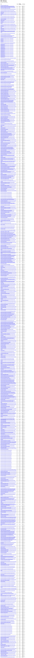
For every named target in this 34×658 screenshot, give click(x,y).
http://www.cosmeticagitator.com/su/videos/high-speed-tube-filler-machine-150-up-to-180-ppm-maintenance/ (8, 151)
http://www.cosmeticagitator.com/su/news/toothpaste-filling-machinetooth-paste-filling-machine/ (7, 479)
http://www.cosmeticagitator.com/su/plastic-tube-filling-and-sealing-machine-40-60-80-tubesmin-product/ (8, 637)
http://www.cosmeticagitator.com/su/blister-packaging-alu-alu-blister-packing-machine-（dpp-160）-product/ (8, 231)
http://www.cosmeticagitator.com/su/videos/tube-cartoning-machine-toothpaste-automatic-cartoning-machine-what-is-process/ (8, 175)
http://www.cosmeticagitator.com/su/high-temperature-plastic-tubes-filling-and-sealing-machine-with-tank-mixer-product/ (8, 649)
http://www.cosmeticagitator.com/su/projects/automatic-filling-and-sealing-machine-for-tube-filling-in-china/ (8, 238)
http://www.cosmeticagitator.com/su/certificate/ (6, 83)
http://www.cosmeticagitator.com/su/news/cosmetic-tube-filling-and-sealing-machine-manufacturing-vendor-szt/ (8, 422)
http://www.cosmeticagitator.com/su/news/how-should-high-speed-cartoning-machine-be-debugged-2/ (8, 300)
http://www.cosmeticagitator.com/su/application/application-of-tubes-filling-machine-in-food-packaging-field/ (8, 109)
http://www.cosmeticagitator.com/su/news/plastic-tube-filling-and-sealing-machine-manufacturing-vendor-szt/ (8, 386)
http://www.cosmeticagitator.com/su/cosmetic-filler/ (6, 553)
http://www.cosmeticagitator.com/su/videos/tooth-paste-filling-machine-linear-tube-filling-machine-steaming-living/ (8, 140)
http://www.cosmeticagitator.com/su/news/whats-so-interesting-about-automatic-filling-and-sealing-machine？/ (8, 434)
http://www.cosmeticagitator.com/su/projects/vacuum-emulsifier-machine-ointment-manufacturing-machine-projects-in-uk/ (8, 232)
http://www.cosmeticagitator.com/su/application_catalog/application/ (8, 582)
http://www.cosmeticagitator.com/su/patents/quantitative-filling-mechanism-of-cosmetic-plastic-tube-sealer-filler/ (7, 256)
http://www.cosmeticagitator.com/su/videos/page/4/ (6, 193)
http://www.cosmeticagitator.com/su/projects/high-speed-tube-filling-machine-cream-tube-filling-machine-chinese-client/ (8, 248)
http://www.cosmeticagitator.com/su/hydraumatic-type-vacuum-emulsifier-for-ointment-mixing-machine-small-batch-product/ (7, 82)
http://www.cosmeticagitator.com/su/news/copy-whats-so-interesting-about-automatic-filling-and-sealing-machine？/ (8, 378)
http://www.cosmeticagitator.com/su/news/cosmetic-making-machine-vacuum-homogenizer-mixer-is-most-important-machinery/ (8, 432)
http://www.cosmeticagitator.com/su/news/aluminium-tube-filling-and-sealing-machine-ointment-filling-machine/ (8, 443)
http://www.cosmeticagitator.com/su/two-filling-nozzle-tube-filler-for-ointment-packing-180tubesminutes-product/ (8, 7)
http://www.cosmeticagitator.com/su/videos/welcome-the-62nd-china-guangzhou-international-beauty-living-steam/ (8, 201)
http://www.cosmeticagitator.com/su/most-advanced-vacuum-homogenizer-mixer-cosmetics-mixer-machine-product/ (7, 608)
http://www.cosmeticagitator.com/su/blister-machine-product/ (7, 218)
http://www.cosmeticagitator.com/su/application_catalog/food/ (7, 585)
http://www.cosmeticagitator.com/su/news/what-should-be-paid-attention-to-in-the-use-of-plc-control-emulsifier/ (7, 326)
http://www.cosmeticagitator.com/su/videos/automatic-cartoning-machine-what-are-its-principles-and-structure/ (8, 171)
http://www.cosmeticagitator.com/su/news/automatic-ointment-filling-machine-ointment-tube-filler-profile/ (8, 374)
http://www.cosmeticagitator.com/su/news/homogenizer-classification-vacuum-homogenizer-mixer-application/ (8, 284)
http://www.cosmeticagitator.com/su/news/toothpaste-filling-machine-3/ (8, 302)
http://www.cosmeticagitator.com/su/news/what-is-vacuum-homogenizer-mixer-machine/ (7, 329)
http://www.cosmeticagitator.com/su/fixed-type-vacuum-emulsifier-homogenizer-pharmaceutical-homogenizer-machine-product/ (8, 531)
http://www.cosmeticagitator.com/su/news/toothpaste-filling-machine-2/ (8, 469)
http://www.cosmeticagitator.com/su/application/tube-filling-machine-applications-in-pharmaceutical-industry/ (8, 111)
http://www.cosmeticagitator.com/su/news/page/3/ (6, 455)
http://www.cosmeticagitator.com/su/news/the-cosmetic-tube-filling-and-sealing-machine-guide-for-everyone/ (8, 274)
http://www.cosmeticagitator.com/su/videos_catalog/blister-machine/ (8, 24)
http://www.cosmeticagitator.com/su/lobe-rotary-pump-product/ (7, 10)
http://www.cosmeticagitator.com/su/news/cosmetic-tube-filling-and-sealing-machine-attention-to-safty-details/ (8, 333)
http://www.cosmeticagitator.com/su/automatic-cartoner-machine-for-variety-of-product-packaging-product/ (8, 606)
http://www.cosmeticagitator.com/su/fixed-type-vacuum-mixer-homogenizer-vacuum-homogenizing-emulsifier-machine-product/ (8, 6)
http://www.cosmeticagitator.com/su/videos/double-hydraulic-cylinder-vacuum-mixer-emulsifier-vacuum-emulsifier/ (8, 207)
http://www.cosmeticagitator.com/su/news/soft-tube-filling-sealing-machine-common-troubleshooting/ (8, 286)
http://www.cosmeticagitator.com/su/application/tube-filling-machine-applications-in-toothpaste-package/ (8, 93)
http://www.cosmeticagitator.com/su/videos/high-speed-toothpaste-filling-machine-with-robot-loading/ (8, 129)
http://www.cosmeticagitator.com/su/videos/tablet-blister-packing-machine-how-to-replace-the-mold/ (8, 137)
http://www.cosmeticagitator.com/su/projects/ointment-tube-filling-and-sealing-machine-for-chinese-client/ (8, 246)
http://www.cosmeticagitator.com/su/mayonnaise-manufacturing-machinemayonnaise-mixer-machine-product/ (8, 622)
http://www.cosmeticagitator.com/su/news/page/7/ (6, 461)
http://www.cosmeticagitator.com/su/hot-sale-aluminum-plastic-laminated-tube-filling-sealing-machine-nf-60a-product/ (7, 36)
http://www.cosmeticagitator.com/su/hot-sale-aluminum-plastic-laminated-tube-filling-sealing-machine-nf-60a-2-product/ (7, 556)
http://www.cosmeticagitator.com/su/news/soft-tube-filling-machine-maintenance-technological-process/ (8, 514)
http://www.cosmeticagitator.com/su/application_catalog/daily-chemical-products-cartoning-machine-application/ (8, 579)
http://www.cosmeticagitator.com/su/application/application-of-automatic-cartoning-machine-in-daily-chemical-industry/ (7, 101)
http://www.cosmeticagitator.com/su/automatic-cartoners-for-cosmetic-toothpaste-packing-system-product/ (8, 66)
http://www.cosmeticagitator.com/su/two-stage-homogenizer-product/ (8, 571)
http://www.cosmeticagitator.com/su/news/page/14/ (6, 454)
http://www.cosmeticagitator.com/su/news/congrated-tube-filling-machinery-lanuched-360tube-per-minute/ (8, 446)
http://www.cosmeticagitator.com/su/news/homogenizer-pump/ (7, 320)
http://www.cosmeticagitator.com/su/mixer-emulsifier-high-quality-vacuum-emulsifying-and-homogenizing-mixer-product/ (8, 67)
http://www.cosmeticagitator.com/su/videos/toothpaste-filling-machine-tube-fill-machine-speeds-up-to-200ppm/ (8, 185)
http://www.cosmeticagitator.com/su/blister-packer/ (6, 87)
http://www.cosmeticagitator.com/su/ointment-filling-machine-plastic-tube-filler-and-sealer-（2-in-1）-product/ (8, 645)
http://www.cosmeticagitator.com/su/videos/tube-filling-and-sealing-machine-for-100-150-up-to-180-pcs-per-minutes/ (8, 152)
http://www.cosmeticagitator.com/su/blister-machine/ (6, 592)
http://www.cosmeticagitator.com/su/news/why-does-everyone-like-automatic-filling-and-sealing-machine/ (8, 343)
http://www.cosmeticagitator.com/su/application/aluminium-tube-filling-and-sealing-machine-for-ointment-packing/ (8, 95)
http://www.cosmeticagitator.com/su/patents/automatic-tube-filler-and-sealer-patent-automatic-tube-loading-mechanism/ (8, 259)
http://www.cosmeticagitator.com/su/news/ (5, 487)
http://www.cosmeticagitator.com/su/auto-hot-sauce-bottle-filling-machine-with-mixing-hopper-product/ (8, 616)
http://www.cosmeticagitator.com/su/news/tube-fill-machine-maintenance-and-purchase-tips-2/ (7, 491)
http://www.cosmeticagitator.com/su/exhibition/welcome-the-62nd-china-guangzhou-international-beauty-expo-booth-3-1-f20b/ (8, 539)
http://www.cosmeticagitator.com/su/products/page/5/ (6, 631)
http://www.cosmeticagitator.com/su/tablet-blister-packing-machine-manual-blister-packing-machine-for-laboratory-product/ (8, 559)
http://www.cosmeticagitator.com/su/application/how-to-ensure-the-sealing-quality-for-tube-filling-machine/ (8, 98)
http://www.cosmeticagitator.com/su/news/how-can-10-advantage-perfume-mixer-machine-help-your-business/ (8, 440)
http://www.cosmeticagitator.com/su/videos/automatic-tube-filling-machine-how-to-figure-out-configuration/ (8, 167)
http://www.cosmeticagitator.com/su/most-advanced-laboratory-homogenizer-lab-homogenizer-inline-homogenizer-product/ (7, 89)
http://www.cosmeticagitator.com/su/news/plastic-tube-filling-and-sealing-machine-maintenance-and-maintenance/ (8, 312)
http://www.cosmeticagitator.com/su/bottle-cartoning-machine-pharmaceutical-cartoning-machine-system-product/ (7, 86)
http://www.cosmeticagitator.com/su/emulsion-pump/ (6, 545)
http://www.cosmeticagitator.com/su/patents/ (5, 264)
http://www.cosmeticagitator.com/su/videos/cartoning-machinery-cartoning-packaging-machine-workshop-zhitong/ (8, 177)
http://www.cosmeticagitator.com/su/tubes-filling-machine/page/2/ (8, 567)
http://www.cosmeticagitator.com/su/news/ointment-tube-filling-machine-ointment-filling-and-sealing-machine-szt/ (8, 397)
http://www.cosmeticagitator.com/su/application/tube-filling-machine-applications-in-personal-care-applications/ (8, 113)
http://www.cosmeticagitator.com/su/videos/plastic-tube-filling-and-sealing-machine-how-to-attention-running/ (8, 142)
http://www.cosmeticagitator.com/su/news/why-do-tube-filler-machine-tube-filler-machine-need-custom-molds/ (8, 384)
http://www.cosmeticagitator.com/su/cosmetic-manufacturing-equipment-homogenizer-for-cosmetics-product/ (8, 609)
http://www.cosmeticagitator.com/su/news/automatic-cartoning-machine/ (8, 476)
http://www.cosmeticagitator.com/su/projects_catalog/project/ (7, 620)
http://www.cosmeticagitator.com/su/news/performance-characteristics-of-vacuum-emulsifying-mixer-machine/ (8, 410)
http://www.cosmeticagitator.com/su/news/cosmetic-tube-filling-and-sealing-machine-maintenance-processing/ (8, 425)
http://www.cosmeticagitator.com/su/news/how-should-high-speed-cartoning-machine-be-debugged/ (8, 411)
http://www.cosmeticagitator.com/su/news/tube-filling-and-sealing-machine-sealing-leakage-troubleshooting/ (8, 367)
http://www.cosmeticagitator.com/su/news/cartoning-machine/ (7, 358)
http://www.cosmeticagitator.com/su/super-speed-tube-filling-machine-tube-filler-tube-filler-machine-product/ (8, 641)
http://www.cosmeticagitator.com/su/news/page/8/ (6, 451)
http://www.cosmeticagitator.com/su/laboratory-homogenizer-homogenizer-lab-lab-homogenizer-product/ (7, 76)
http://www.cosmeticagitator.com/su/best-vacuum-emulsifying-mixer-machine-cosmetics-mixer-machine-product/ (8, 530)
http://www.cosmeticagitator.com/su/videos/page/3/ (6, 192)
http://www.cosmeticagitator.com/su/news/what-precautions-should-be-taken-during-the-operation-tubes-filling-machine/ (8, 507)
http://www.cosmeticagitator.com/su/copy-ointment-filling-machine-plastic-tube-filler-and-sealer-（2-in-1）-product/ (8, 595)
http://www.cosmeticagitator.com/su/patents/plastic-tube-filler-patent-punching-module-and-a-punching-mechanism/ (8, 254)
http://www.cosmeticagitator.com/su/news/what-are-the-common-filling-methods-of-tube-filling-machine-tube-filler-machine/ (8, 510)
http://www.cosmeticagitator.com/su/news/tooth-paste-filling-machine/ (8, 518)
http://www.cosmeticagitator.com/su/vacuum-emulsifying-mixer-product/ (8, 80)
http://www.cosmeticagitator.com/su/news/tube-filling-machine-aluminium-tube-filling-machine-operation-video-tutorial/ (7, 395)
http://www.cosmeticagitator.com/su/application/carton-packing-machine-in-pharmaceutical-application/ (7, 119)
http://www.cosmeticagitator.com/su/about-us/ (6, 34)
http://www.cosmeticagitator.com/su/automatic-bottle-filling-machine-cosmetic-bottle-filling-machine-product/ (8, 564)
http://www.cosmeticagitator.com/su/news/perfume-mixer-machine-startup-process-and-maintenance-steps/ (8, 377)
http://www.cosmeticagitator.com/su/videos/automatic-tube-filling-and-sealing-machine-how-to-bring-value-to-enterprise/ (8, 133)
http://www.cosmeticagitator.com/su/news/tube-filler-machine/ (7, 351)
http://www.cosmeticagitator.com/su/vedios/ (5, 560)
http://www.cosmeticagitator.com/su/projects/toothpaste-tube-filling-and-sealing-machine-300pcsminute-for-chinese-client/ (8, 237)
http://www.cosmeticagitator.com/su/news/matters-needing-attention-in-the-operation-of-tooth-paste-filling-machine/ (8, 316)
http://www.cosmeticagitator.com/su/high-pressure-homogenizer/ (8, 602)
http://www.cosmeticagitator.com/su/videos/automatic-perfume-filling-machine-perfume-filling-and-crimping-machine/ (8, 215)
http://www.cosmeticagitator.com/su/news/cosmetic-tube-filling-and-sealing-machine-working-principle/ (8, 483)
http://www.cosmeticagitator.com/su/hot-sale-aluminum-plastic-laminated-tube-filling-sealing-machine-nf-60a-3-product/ (7, 544)
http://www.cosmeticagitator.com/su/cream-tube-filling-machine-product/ (8, 598)
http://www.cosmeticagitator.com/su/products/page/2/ (6, 630)
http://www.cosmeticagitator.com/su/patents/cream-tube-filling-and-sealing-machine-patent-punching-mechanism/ (8, 250)
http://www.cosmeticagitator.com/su (4, 5)
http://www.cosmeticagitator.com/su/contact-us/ (6, 59)
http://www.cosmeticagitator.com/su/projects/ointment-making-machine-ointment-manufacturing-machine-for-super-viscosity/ (8, 242)
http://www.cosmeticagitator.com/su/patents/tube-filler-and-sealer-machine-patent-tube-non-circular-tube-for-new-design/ (8, 261)
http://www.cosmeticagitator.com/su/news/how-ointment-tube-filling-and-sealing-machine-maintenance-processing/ (8, 328)
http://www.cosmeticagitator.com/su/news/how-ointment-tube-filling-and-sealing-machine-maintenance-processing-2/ (8, 473)
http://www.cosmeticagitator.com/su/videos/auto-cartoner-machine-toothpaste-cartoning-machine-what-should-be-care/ (8, 134)
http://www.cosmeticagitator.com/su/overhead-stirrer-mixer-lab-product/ (8, 37)
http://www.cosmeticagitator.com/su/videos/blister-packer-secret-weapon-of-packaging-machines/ (8, 131)
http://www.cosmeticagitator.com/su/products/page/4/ (6, 627)
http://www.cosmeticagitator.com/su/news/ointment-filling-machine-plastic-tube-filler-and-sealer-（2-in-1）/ (8, 480)
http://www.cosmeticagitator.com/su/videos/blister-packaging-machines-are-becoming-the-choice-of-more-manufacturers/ (8, 214)
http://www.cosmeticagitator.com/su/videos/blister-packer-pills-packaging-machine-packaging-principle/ (7, 211)
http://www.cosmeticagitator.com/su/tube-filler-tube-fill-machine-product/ (8, 613)
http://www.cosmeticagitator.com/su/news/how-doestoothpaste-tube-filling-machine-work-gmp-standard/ (8, 393)
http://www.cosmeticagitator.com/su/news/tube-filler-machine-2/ (7, 527)
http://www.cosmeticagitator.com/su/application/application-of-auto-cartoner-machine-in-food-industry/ (8, 116)
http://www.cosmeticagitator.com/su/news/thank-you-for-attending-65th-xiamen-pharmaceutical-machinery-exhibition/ (8, 342)
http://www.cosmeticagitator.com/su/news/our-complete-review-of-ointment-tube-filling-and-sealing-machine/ (8, 406)
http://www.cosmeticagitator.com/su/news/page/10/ (6, 458)
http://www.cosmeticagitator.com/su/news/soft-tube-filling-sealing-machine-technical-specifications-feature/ (8, 293)
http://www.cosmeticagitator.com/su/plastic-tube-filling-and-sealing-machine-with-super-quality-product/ (8, 90)
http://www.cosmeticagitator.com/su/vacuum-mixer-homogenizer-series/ (8, 648)
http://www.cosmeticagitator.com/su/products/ (5, 634)
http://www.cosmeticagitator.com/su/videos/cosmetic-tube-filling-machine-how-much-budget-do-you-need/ (8, 182)
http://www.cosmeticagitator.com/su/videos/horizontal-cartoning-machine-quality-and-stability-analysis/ (8, 178)
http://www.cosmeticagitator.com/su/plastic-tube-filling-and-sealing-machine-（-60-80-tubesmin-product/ (8, 640)
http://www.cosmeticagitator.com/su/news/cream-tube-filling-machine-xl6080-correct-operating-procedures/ (8, 497)
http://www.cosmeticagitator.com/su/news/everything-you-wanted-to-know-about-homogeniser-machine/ (8, 353)
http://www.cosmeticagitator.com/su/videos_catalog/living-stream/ (8, 17)
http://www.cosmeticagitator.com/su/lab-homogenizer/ (6, 123)
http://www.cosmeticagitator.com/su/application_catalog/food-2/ (7, 578)
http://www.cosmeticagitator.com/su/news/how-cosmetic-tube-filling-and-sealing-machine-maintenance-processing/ (8, 472)
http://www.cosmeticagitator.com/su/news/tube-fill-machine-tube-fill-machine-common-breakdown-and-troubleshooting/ (8, 370)
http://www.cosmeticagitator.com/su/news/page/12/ (6, 462)
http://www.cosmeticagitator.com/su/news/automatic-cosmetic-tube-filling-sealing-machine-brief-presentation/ (8, 436)
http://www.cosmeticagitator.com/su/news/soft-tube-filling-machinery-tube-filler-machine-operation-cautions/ (8, 288)
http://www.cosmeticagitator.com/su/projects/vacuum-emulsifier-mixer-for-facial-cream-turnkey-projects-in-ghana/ (8, 239)
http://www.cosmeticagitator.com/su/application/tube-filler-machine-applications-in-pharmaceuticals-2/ (8, 108)
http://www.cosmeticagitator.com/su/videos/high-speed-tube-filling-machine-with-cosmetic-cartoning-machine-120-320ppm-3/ (8, 158)
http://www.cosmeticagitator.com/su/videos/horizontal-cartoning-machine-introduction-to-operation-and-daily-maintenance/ (8, 148)
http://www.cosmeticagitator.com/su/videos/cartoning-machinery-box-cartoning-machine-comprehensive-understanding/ (8, 186)
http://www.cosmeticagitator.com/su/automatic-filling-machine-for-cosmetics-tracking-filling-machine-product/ (8, 120)
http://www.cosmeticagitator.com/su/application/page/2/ (7, 112)
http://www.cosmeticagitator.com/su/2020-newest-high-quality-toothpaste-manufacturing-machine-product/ (7, 220)
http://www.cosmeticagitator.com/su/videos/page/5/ (6, 196)
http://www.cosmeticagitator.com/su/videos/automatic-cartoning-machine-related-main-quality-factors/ (8, 135)
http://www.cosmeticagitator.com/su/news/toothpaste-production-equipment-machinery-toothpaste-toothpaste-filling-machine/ (8, 498)
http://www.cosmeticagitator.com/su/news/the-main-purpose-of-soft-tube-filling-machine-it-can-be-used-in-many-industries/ (8, 437)
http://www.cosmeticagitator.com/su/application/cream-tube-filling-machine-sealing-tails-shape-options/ (8, 94)
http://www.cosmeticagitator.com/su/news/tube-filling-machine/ (7, 417)
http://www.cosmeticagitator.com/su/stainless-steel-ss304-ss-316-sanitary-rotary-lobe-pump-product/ (8, 63)
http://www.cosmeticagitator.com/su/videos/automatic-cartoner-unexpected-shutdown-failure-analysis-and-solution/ (7, 210)
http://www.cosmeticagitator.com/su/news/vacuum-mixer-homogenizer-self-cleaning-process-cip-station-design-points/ (8, 391)
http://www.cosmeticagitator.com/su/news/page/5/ (6, 465)
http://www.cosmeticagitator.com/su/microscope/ (6, 624)
